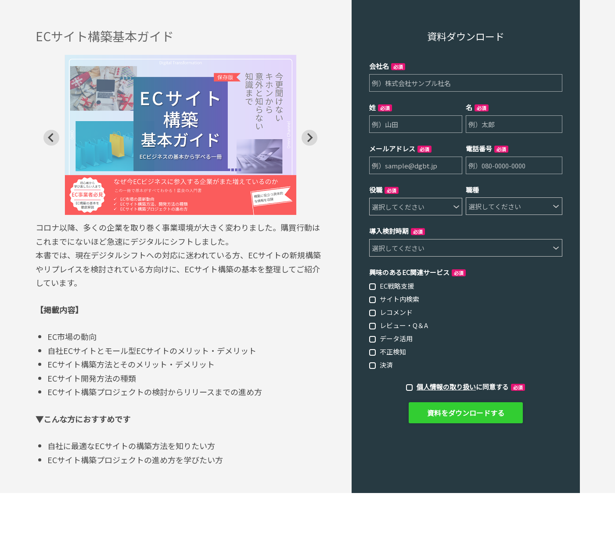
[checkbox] (465, 325)
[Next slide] (309, 138)
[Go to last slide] (51, 138)
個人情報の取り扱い (446, 386)
